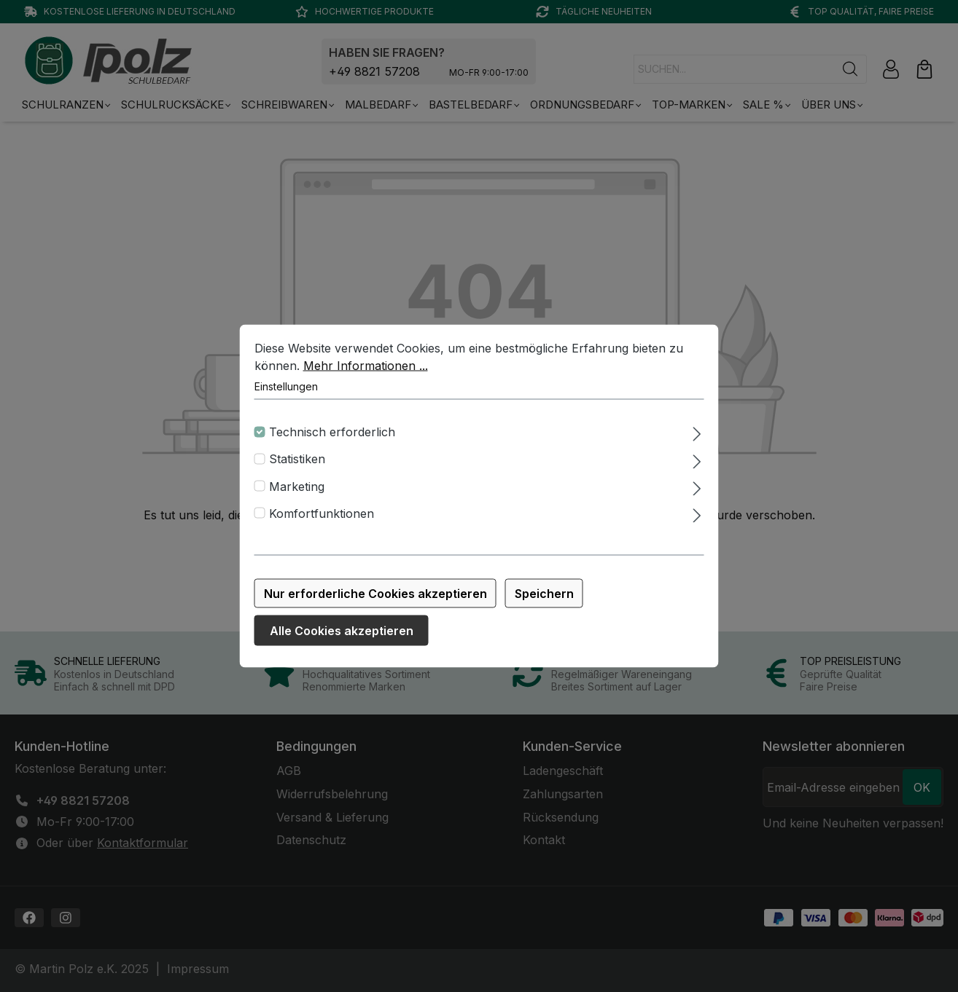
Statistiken (297, 468)
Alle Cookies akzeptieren (341, 639)
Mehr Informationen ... (365, 374)
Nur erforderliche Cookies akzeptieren (375, 602)
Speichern (544, 602)
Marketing (296, 495)
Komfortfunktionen (321, 522)
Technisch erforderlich (332, 440)
